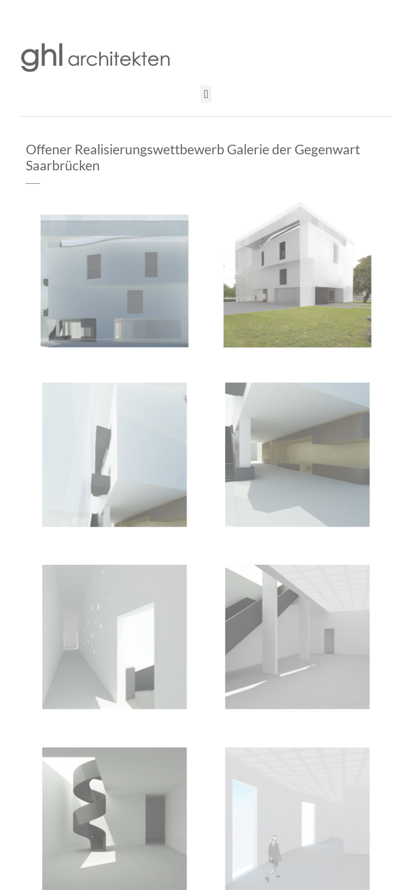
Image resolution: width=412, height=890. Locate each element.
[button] (206, 94)
